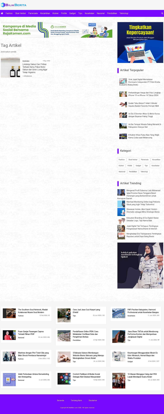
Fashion (9, 13)
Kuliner (55, 13)
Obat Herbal (20, 13)
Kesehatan (89, 13)
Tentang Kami (76, 400)
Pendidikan (112, 13)
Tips (80, 13)
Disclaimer (93, 400)
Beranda (60, 400)
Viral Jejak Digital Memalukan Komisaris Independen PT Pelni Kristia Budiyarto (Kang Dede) (139, 82)
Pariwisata (33, 13)
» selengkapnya (27, 76)
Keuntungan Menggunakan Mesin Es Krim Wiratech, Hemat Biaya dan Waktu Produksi (143, 355)
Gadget (72, 13)
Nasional (101, 13)
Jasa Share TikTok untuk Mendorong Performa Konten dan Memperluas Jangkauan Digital (143, 334)
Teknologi (124, 13)
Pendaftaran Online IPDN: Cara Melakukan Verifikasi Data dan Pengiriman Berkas (85, 334)
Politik (64, 13)
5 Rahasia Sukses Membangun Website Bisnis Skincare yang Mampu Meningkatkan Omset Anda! (88, 355)
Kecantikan (45, 13)
